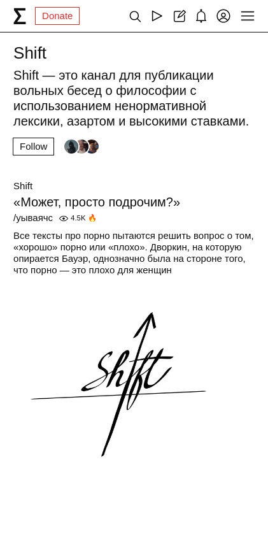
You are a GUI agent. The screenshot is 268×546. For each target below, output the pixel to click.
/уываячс (33, 217)
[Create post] (179, 16)
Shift (22, 185)
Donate (57, 15)
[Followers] (81, 146)
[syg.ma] (19, 16)
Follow (33, 146)
